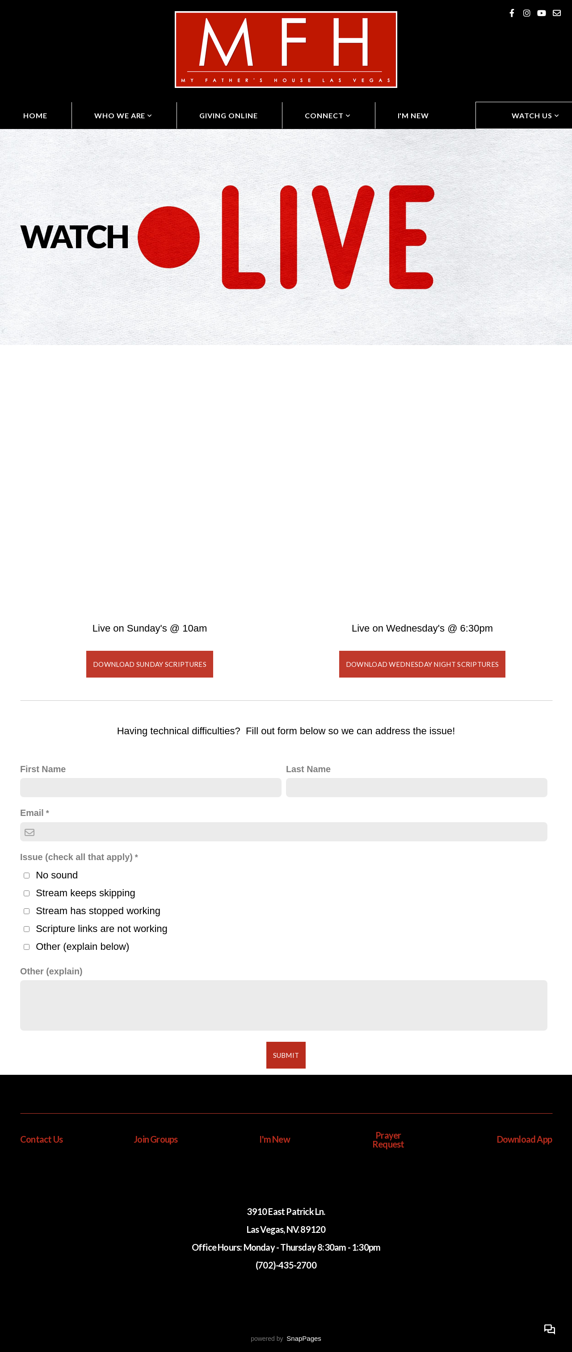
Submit (286, 1055)
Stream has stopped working (98, 910)
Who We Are (123, 115)
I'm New (413, 115)
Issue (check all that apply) (76, 857)
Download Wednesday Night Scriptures (422, 664)
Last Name (308, 769)
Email (32, 813)
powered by (286, 1338)
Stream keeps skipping (85, 893)
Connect (328, 115)
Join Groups (155, 1139)
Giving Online (228, 115)
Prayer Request (388, 1139)
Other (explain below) (82, 946)
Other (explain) (51, 971)
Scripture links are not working (102, 928)
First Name (43, 769)
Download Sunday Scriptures (149, 664)
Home (35, 115)
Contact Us (41, 1139)
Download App (524, 1139)
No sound (57, 875)
